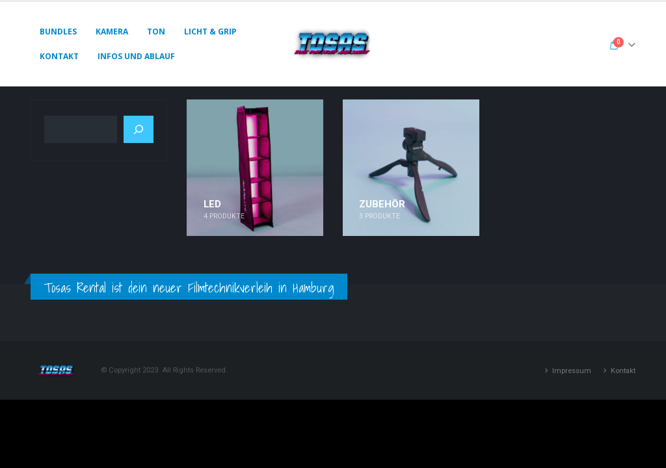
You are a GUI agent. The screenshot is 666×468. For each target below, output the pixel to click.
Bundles (58, 31)
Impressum (571, 370)
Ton (156, 31)
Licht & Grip (210, 31)
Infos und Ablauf (136, 56)
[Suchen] (138, 129)
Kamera (112, 31)
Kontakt (59, 56)
